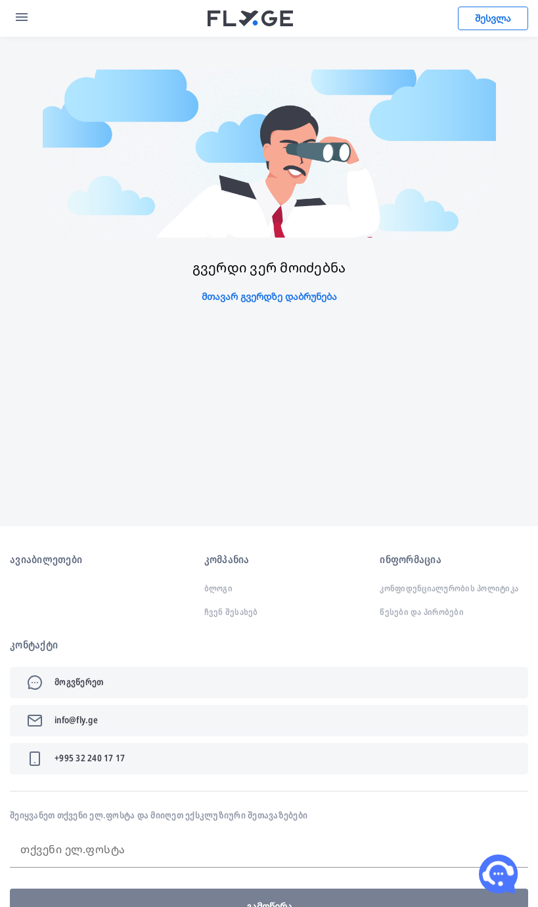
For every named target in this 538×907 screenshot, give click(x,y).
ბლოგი (218, 588)
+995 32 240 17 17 (90, 757)
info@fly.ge (76, 719)
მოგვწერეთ (79, 681)
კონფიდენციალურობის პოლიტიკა (449, 588)
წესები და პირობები (422, 612)
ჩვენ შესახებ (231, 612)
